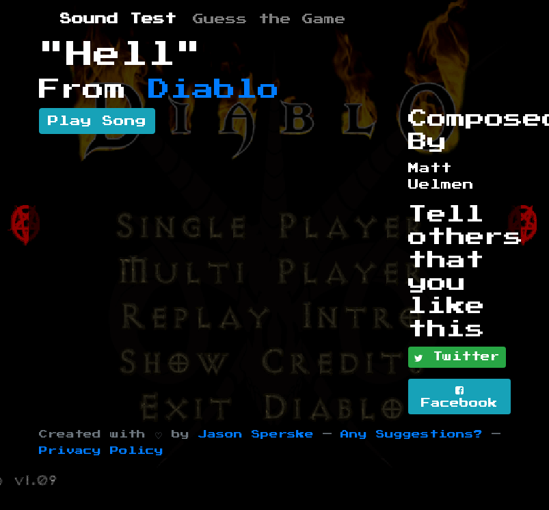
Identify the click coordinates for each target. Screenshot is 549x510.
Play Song (97, 121)
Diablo (214, 89)
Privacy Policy (101, 450)
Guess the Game (269, 19)
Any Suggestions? (411, 434)
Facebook (459, 397)
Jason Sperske (256, 434)
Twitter (457, 357)
